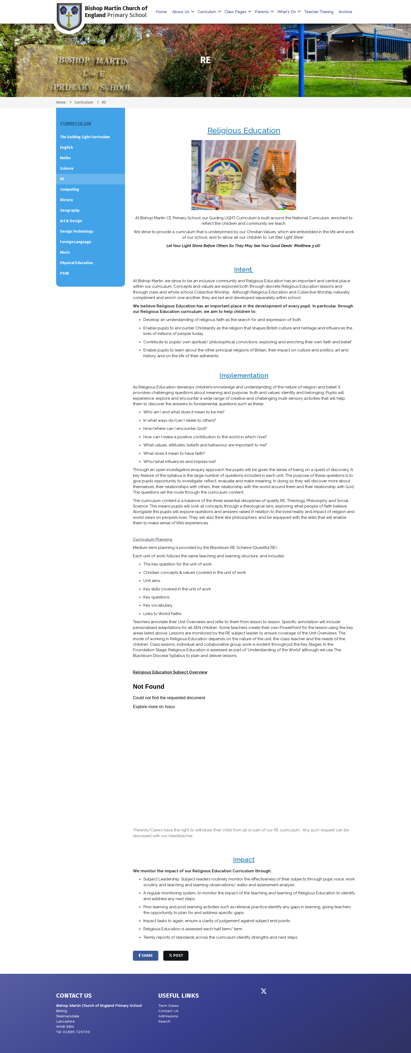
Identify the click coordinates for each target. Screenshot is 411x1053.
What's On (287, 11)
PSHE (64, 273)
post (176, 955)
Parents (262, 11)
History (66, 200)
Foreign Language (75, 242)
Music (65, 252)
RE (62, 179)
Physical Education (76, 263)
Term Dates (168, 1005)
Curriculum (207, 11)
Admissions (168, 1016)
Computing (69, 189)
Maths (65, 158)
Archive (345, 11)
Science (66, 168)
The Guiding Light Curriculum (85, 137)
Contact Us (168, 1011)
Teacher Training (318, 11)
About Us (181, 11)
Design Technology (76, 231)
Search (164, 1021)
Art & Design (71, 221)
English (66, 147)
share (145, 955)
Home (161, 11)
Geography (69, 210)
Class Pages (236, 11)
